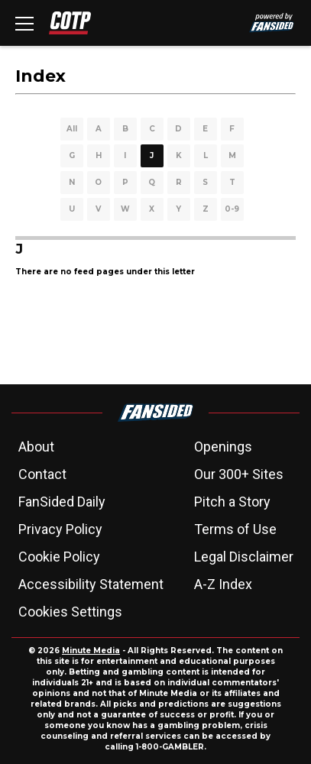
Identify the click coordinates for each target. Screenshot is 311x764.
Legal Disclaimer (243, 557)
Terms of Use (235, 529)
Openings (223, 447)
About (36, 447)
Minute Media (91, 651)
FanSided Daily (61, 502)
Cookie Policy (59, 557)
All (71, 129)
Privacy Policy (60, 529)
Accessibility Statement (91, 584)
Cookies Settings (70, 612)
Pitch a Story (232, 502)
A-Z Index (223, 584)
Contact (42, 474)
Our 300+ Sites (238, 474)
